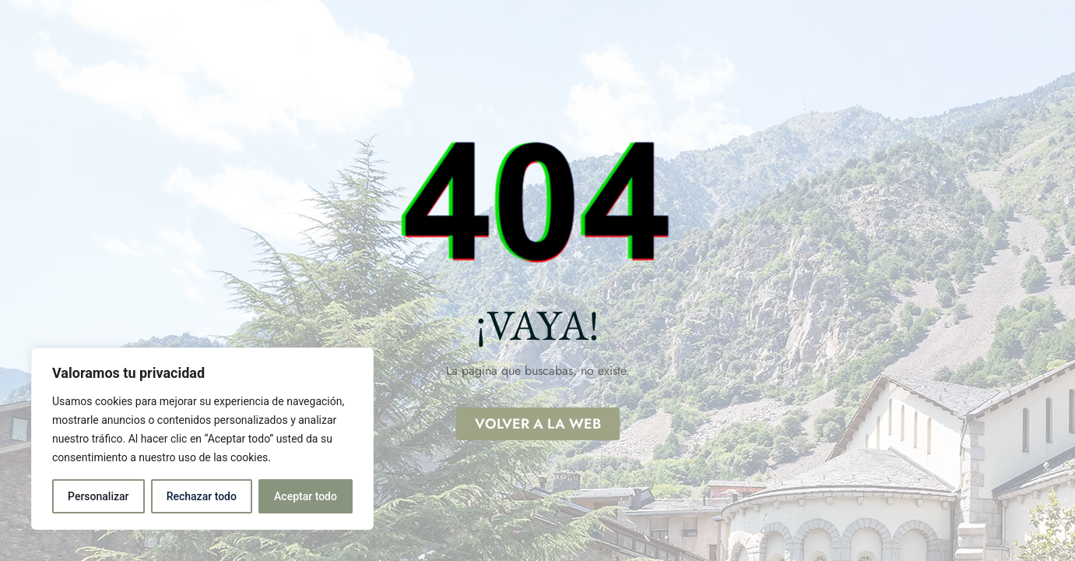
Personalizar (98, 496)
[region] (202, 439)
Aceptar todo (305, 496)
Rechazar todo (202, 496)
